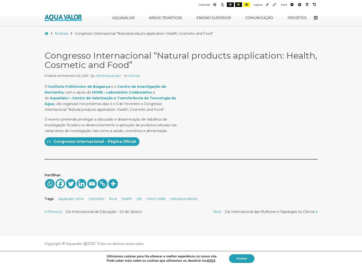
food (113, 199)
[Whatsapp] (50, 183)
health (126, 199)
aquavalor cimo (71, 199)
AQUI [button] (211, 260)
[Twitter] (71, 183)
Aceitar (241, 258)
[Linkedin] (81, 183)
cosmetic (96, 199)
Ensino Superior (213, 18)
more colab (156, 199)
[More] (113, 183)
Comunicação (259, 18)
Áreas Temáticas (165, 18)
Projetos (297, 18)
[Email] (92, 183)
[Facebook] (60, 183)
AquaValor (123, 18)
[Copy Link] (102, 183)
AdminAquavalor (108, 76)
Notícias (61, 33)
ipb (139, 199)
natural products (183, 199)
